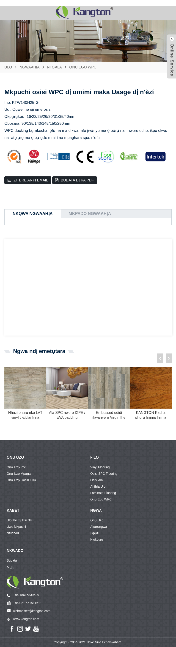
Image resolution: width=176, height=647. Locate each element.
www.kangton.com (26, 619)
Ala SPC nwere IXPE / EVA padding (67, 415)
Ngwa (96, 510)
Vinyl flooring (100, 467)
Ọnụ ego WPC (82, 67)
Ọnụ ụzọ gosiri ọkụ (21, 480)
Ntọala (54, 67)
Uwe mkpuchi (16, 526)
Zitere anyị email (31, 180)
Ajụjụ (10, 567)
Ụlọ (8, 67)
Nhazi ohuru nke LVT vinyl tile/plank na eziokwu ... (25, 415)
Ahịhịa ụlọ (97, 486)
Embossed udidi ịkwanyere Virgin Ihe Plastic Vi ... (108, 415)
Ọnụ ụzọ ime (16, 467)
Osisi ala (96, 480)
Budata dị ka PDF (77, 180)
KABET (13, 510)
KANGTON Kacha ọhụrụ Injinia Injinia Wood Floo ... (150, 415)
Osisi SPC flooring (103, 473)
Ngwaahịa (30, 67)
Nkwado (15, 551)
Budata (12, 560)
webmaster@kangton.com (31, 611)
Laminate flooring (103, 493)
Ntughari (13, 533)
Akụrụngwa (98, 526)
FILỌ (94, 457)
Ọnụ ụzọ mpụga (19, 473)
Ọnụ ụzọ (15, 457)
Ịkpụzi (94, 533)
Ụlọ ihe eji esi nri (19, 520)
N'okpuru (96, 539)
